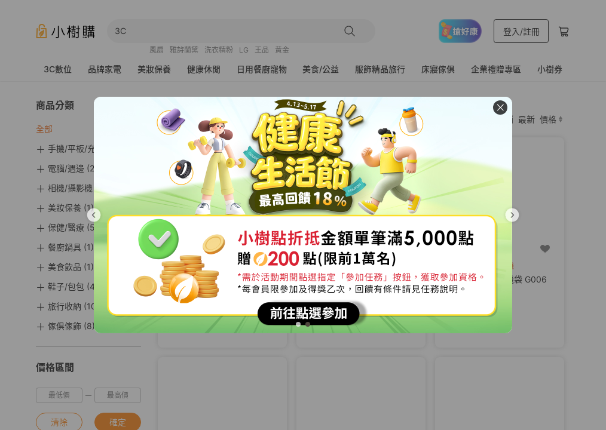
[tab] (298, 324)
